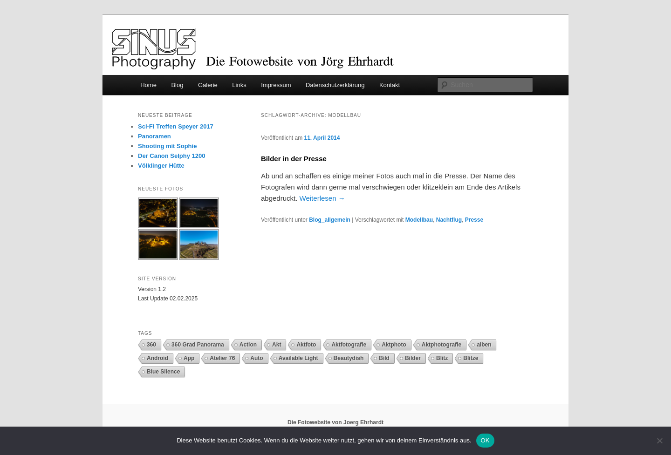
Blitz (442, 358)
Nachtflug (449, 220)
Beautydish (349, 358)
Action (248, 344)
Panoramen (154, 136)
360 (151, 344)
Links (239, 84)
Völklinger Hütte (161, 165)
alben (484, 344)
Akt (276, 344)
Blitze (470, 358)
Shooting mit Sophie (167, 146)
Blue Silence (163, 371)
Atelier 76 (222, 358)
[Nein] (659, 440)
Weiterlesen (322, 198)
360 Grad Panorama (197, 344)
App (189, 358)
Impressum (276, 84)
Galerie (208, 84)
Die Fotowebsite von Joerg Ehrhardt (335, 422)
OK (485, 440)
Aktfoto (306, 344)
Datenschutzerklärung (335, 84)
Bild (384, 358)
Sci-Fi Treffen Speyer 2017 (175, 126)
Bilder (413, 358)
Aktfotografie (348, 344)
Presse (474, 220)
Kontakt (389, 84)
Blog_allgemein (329, 220)
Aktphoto (394, 344)
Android (157, 358)
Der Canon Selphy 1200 (171, 155)
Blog (177, 84)
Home (148, 84)
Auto (256, 358)
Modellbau (419, 220)
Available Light (298, 358)
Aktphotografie (441, 344)
